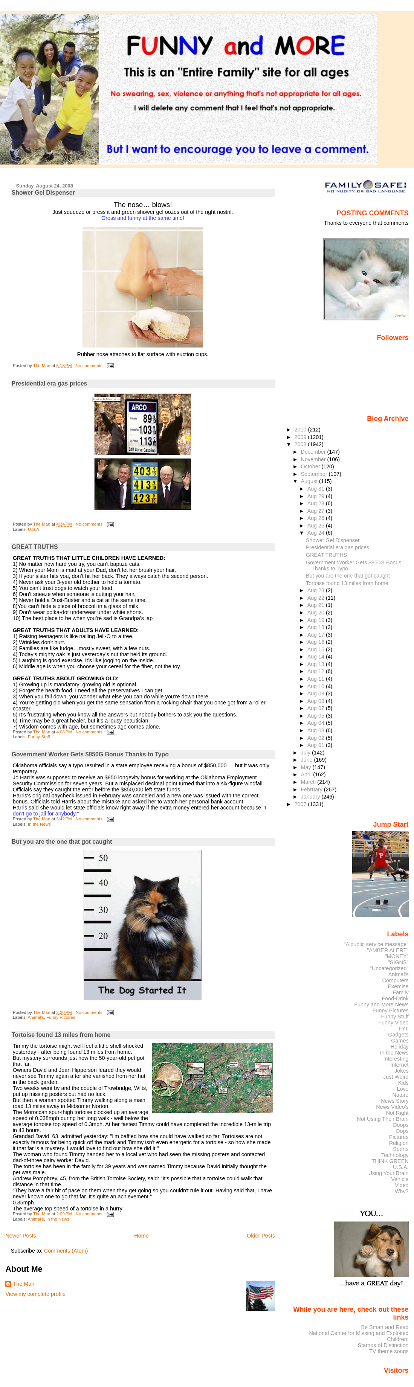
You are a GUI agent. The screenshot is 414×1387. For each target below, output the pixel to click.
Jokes (401, 1071)
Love (402, 1089)
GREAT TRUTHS (35, 547)
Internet (399, 1065)
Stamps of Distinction (383, 1345)
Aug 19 (316, 620)
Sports (401, 1149)
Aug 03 (316, 730)
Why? (402, 1191)
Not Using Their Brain (383, 1119)
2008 (301, 444)
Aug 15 (316, 649)
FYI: (403, 1029)
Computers (395, 980)
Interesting (396, 1059)
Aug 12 (316, 671)
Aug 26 (316, 518)
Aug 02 (316, 738)
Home (141, 1236)
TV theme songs (389, 1351)
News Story (394, 1101)
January (311, 797)
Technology (395, 1155)
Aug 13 (316, 664)
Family (400, 992)
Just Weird (396, 1077)
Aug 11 (316, 679)
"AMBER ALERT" (387, 950)
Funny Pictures (60, 1017)
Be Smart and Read (384, 1327)
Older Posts (261, 1236)
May (307, 767)
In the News (39, 824)
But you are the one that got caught (62, 841)
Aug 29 (316, 496)
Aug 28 (316, 503)
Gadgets (398, 1035)
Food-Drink (395, 998)
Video (401, 1185)
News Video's (392, 1107)
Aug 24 (316, 533)
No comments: (90, 365)
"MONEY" (397, 956)
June (307, 760)
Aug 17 (316, 635)
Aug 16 (316, 642)
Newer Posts (20, 1236)
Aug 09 (316, 693)
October (311, 466)
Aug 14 (316, 657)
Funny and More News (381, 1004)
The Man (23, 1284)
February (312, 789)
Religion (399, 1143)
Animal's (35, 1017)
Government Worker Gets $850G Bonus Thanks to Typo (90, 754)
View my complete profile (35, 1294)
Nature (401, 1095)
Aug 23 (316, 590)
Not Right (397, 1113)
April (307, 774)
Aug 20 (316, 613)
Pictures (399, 1137)
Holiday (400, 1047)
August (310, 481)
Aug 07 (316, 708)
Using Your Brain (388, 1173)
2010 (301, 430)
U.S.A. (34, 529)
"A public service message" (376, 944)
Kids (403, 1083)
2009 (301, 437)
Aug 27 (316, 511)
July (306, 753)
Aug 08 (316, 701)
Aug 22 (316, 598)
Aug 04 (316, 723)
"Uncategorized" (389, 968)
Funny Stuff (39, 737)
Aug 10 (316, 686)
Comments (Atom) (66, 1251)
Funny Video (393, 1023)
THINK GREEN (389, 1161)
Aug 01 (316, 745)
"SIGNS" (398, 962)
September (315, 474)
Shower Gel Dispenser (43, 192)
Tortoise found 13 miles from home (61, 1035)
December (314, 452)
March (309, 782)
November (314, 459)
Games (399, 1041)
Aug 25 (316, 526)
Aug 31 (316, 489)
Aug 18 (316, 627)
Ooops (400, 1125)
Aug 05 (316, 716)
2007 (301, 804)
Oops (402, 1131)
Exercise (398, 986)
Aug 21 (316, 605)
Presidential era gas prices (49, 383)
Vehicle (399, 1179)
